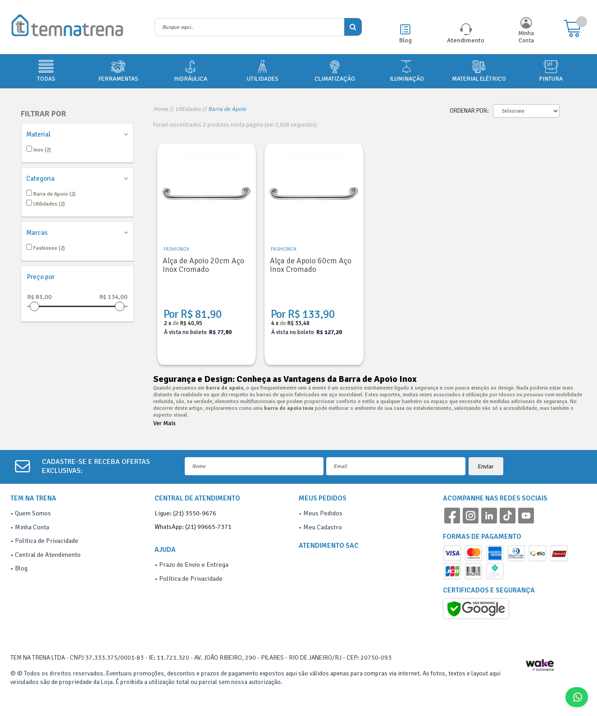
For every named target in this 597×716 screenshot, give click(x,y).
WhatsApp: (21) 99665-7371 (193, 527)
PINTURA (551, 70)
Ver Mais (164, 423)
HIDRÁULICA (190, 70)
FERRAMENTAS (118, 70)
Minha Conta (526, 37)
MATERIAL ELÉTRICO (479, 70)
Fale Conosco (580, 697)
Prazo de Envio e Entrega (193, 564)
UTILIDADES (262, 70)
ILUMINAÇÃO (407, 70)
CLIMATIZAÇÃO (334, 70)
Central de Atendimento (48, 555)
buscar (353, 27)
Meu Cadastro (322, 527)
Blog (405, 40)
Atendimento (465, 40)
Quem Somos (33, 513)
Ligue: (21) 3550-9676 (185, 513)
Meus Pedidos (322, 513)
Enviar (486, 466)
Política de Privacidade (46, 541)
